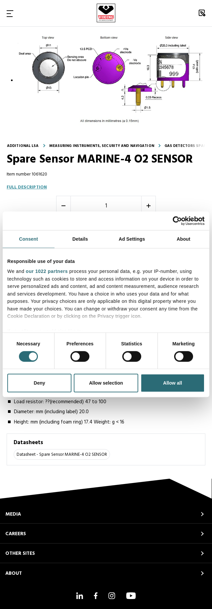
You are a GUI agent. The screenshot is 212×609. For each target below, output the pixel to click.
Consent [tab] (28, 239)
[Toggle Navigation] (10, 13)
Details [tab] (80, 239)
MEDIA (13, 514)
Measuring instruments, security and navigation (101, 146)
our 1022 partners (47, 271)
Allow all (172, 383)
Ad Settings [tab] (132, 239)
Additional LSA (23, 146)
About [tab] (183, 239)
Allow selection (106, 383)
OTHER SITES (20, 553)
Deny (39, 383)
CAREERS (15, 534)
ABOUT (13, 573)
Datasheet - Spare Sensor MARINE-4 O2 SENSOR (62, 454)
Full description (27, 187)
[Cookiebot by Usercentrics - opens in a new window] (176, 220)
